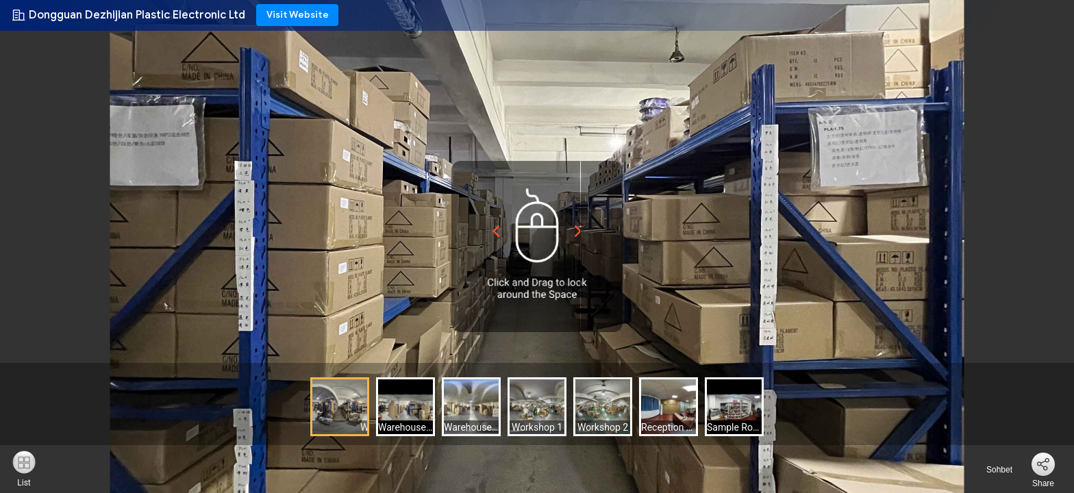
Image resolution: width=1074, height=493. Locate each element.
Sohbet (991, 470)
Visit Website (297, 15)
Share (1043, 483)
